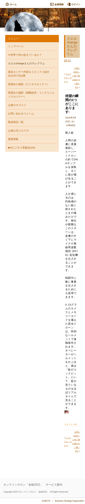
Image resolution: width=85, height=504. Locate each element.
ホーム (11, 4)
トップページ (16, 46)
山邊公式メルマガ (18, 130)
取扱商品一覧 (16, 122)
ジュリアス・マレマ (68, 78)
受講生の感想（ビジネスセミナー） (29, 84)
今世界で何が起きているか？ (25, 54)
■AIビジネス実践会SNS (21, 147)
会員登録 (57, 4)
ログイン (73, 4)
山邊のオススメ (17, 105)
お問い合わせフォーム (21, 113)
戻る (67, 60)
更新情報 (13, 139)
